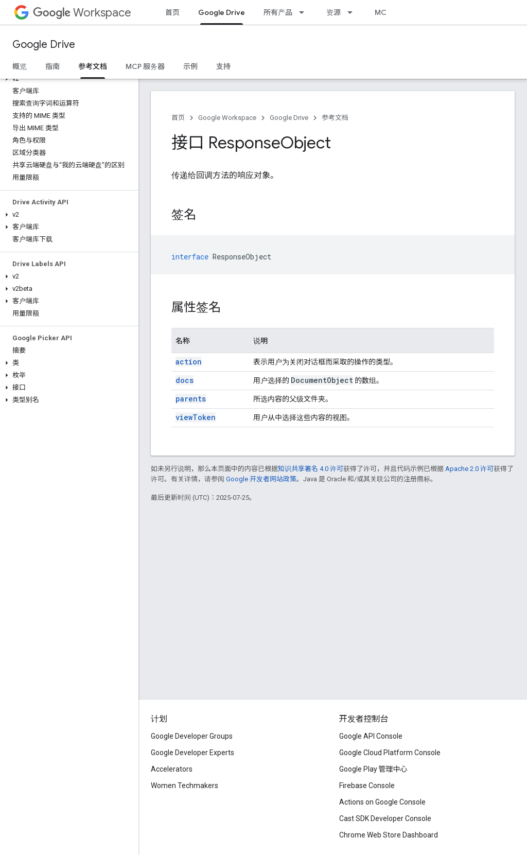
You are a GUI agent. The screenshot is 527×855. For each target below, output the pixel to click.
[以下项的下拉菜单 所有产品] (304, 12)
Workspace (82, 13)
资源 (333, 12)
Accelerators (171, 769)
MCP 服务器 (145, 66)
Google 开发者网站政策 (261, 479)
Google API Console (370, 736)
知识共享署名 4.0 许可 (310, 469)
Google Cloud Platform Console (390, 752)
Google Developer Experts (192, 752)
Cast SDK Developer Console (385, 818)
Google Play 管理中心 (373, 769)
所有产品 (278, 12)
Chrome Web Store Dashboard (388, 835)
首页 (172, 12)
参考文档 (335, 117)
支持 (223, 66)
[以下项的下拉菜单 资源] (353, 12)
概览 (19, 66)
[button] (67, 79)
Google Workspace (227, 117)
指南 (52, 66)
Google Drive (43, 44)
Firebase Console (367, 785)
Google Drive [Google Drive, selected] (221, 12)
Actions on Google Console (382, 802)
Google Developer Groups (192, 736)
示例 (190, 66)
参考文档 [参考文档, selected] (92, 66)
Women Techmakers (184, 785)
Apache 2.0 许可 (469, 469)
